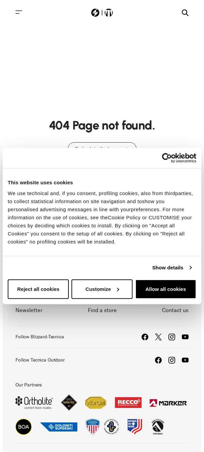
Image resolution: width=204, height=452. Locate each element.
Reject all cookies (38, 289)
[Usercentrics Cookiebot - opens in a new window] (167, 158)
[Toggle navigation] (18, 12)
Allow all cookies (165, 289)
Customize (102, 289)
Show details (168, 267)
